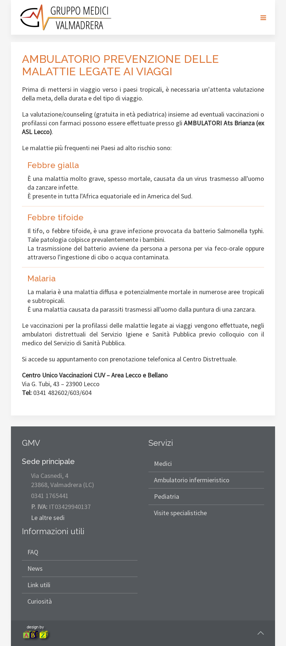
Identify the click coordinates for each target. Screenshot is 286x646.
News (35, 568)
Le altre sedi (48, 517)
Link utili (38, 585)
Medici (163, 463)
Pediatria (166, 496)
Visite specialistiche (180, 513)
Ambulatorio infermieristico (191, 480)
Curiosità (39, 601)
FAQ (32, 552)
